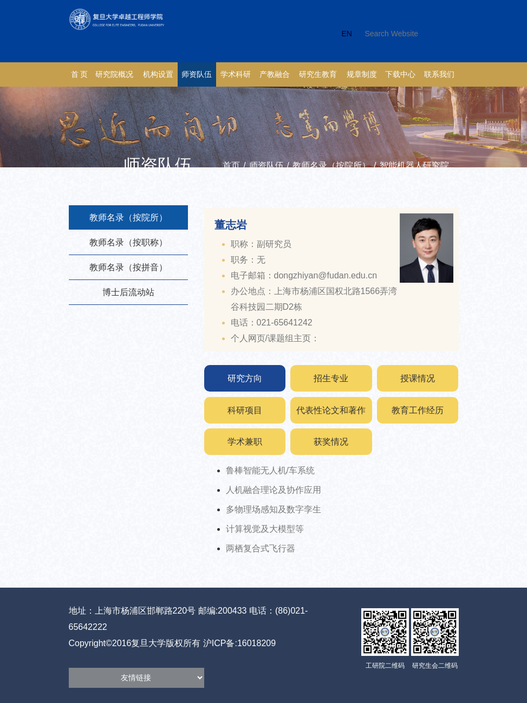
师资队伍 (196, 74)
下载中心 (400, 74)
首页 (231, 165)
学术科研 (235, 74)
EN (347, 33)
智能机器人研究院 (414, 165)
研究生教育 (318, 74)
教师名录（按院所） (331, 165)
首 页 (79, 74)
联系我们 (439, 74)
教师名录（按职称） (128, 242)
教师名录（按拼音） (128, 267)
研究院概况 (114, 74)
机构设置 (158, 74)
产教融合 (274, 74)
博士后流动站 (128, 292)
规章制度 (362, 74)
